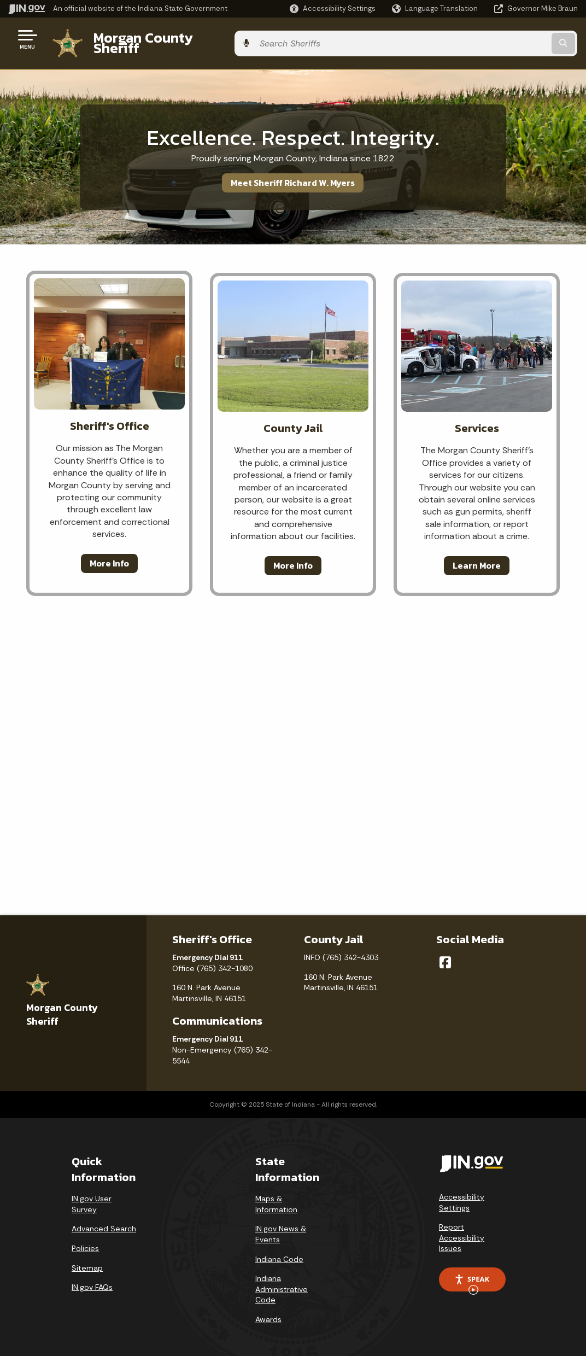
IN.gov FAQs (92, 1279)
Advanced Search (104, 1220)
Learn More (477, 556)
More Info (109, 554)
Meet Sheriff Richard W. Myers (293, 174)
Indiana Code (279, 1250)
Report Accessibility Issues (461, 1229)
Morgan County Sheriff (164, 38)
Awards (268, 1311)
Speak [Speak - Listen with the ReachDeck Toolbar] (471, 1274)
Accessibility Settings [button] (461, 1194)
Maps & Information (276, 1195)
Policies (85, 1240)
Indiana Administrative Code (281, 1280)
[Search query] (514, 39)
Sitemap (87, 1259)
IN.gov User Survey (92, 1195)
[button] (333, 8)
